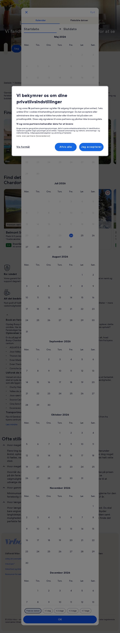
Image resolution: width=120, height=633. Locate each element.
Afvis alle (66, 147)
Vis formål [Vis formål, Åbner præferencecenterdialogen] (23, 147)
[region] (60, 121)
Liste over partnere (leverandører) (33, 136)
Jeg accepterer (91, 147)
